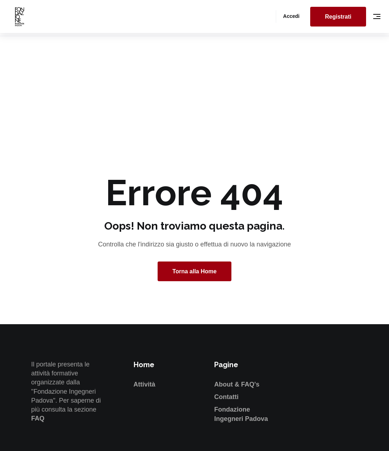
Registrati (338, 17)
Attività (144, 384)
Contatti (226, 396)
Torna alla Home (194, 271)
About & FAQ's (236, 384)
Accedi (291, 16)
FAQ (37, 418)
